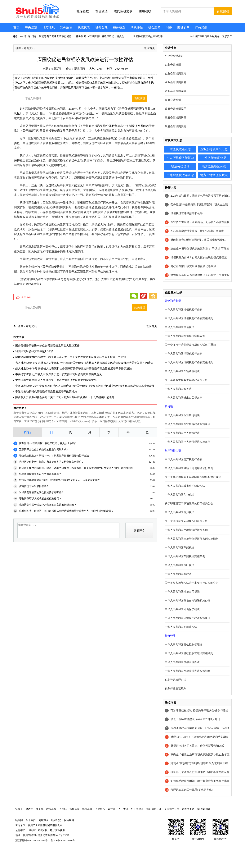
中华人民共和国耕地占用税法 (182, 591)
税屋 (18, 48)
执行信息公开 (153, 809)
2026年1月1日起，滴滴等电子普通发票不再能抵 (45, 36)
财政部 (29, 809)
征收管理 (170, 635)
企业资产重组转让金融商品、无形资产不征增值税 (200, 222)
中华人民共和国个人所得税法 (182, 433)
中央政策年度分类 (214, 157)
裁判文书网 (188, 809)
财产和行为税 (173, 450)
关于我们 (31, 820)
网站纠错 (69, 820)
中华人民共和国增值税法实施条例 (185, 336)
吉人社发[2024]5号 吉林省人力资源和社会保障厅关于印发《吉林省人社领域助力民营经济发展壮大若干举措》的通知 (84, 362)
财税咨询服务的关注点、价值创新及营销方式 (197, 745)
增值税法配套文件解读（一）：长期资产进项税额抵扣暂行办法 (54, 455)
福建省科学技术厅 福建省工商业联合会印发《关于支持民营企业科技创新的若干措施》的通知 (70, 357)
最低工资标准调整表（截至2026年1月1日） (196, 719)
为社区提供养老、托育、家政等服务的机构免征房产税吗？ (51, 461)
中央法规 (31, 27)
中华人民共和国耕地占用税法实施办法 (187, 600)
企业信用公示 (171, 809)
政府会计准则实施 (175, 126)
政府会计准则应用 (175, 108)
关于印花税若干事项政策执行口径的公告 (189, 503)
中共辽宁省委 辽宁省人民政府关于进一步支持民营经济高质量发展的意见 (58, 374)
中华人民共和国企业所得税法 (182, 415)
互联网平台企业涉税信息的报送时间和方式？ (44, 449)
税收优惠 (84, 27)
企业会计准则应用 (175, 73)
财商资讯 (201, 27)
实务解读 (66, 27)
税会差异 (154, 27)
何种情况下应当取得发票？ (34, 486)
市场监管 (74, 809)
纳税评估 (137, 27)
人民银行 (100, 809)
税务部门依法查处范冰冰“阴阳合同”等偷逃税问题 (200, 772)
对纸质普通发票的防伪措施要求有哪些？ (41, 492)
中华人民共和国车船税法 (179, 547)
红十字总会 (137, 809)
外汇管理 (123, 809)
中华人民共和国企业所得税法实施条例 (187, 424)
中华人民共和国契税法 (178, 574)
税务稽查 (119, 27)
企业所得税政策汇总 (214, 149)
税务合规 (101, 27)
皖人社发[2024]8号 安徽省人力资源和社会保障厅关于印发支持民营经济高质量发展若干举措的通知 (73, 368)
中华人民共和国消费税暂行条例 (183, 353)
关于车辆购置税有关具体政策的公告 (186, 380)
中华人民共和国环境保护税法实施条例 (187, 618)
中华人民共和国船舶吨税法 (181, 626)
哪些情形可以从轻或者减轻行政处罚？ (40, 498)
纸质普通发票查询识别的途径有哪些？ (40, 474)
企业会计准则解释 (175, 82)
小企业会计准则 (174, 55)
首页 (16, 27)
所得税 (169, 406)
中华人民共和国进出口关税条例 (183, 397)
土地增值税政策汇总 (180, 175)
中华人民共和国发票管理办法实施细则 (187, 671)
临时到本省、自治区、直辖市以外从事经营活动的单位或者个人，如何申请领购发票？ (66, 510)
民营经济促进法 (53, 266)
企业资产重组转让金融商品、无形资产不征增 (214, 36)
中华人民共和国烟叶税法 (179, 565)
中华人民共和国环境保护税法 (182, 609)
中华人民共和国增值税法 (179, 327)
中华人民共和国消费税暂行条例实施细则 (189, 362)
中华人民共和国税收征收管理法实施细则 (189, 653)
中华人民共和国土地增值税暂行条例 (186, 530)
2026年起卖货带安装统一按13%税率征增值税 (197, 231)
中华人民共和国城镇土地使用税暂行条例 (189, 468)
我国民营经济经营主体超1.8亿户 (34, 351)
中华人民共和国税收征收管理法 (183, 644)
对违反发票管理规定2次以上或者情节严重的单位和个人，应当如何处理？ (59, 480)
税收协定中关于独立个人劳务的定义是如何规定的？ (47, 504)
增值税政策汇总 (180, 149)
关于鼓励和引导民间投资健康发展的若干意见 (51, 130)
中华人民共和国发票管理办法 (182, 662)
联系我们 (56, 820)
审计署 (111, 809)
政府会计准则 (173, 99)
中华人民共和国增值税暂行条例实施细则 (189, 318)
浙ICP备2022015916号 (63, 840)
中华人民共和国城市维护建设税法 (185, 485)
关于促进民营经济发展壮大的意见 (61, 185)
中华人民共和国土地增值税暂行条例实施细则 (191, 538)
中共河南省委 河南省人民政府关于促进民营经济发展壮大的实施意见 (55, 380)
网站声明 (43, 820)
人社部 (63, 809)
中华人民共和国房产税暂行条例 (183, 459)
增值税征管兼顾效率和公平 (148, 36)
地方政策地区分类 (214, 166)
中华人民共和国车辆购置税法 (182, 371)
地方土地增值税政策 (214, 175)
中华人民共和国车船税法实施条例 (185, 556)
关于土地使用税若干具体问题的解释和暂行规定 (193, 477)
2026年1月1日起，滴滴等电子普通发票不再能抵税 (200, 195)
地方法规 (48, 27)
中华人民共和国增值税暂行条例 (183, 309)
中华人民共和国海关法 (178, 388)
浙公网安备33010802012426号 (31, 840)
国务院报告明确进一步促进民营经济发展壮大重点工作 (47, 345)
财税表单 (183, 27)
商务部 (39, 809)
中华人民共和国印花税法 (179, 494)
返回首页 (149, 48)
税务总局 (51, 809)
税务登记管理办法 (175, 679)
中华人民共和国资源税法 (179, 512)
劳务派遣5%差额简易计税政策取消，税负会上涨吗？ (48, 443)
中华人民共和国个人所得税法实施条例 (187, 441)
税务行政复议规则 (175, 688)
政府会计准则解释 (175, 117)
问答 (169, 27)
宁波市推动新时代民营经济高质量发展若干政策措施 (46, 391)
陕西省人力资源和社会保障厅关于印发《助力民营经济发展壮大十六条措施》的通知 (64, 397)
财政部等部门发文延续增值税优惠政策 (193, 266)
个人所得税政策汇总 (180, 157)
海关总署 (87, 809)
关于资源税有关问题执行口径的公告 (186, 521)
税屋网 (19, 820)
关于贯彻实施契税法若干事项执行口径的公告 (191, 582)
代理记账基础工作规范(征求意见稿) (191, 789)
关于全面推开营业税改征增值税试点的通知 (190, 344)
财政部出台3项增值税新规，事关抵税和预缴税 (198, 239)
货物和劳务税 (173, 300)
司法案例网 (203, 809)
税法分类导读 (180, 166)
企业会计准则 (173, 64)
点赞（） (27, 297)
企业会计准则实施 (175, 91)
